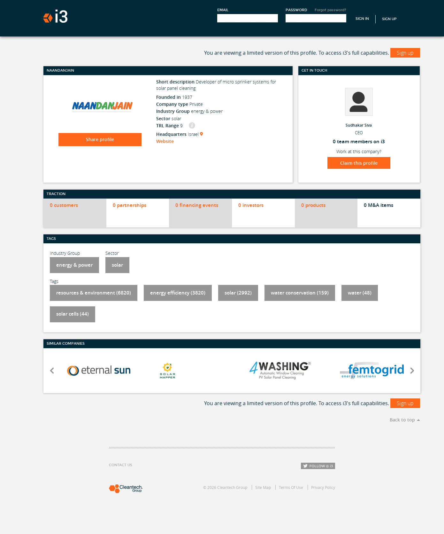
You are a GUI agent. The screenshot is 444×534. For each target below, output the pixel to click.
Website (165, 141)
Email (222, 10)
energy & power (74, 265)
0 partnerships (129, 205)
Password (296, 10)
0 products (313, 205)
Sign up (405, 52)
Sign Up (389, 19)
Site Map (263, 487)
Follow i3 (318, 466)
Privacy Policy (323, 487)
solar (117, 265)
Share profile (100, 139)
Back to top (402, 420)
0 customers (64, 205)
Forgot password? (330, 10)
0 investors (251, 205)
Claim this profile (359, 163)
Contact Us (120, 465)
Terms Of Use (291, 487)
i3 (55, 16)
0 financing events (196, 205)
